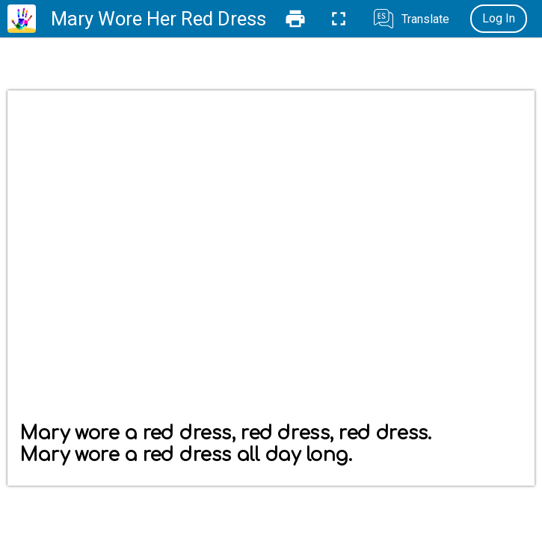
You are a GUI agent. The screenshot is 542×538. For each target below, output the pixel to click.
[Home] (21, 18)
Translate (425, 19)
